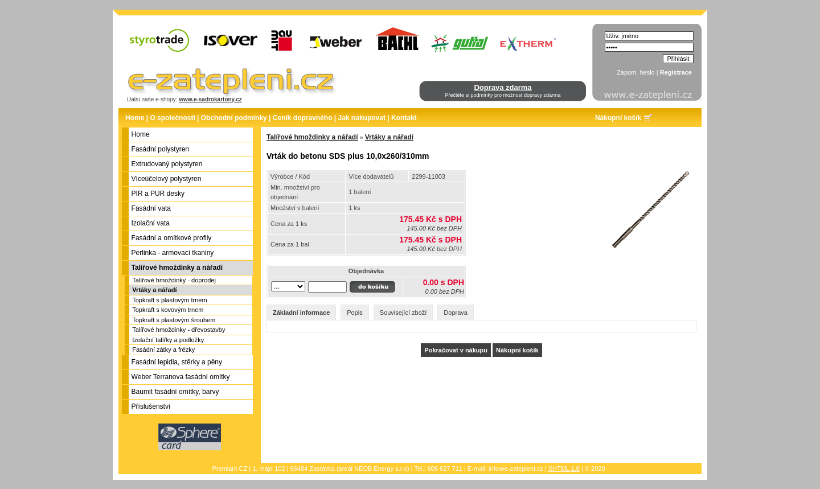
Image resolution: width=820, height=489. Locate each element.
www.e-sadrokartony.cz (210, 99)
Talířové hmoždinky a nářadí (312, 137)
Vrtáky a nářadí (154, 289)
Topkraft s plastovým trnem (169, 300)
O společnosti (172, 118)
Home (134, 118)
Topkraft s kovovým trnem (167, 309)
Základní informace (301, 312)
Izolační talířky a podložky (168, 339)
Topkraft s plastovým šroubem (173, 320)
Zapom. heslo (636, 72)
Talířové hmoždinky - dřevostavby (178, 329)
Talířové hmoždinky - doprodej (174, 280)
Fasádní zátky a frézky (163, 349)
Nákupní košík (618, 118)
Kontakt (404, 118)
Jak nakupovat (362, 118)
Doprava (456, 312)
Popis (355, 312)
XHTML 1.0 (564, 468)
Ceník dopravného (303, 118)
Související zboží (403, 312)
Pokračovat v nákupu (455, 350)
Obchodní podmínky (234, 118)
